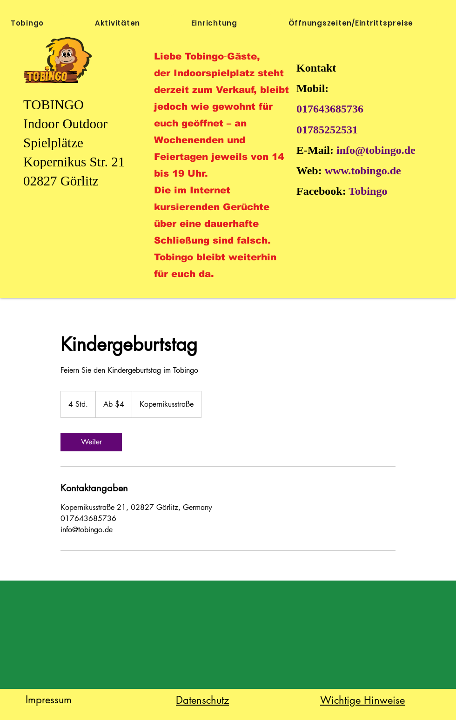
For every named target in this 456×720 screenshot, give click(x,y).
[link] (91, 442)
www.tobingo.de (363, 171)
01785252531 (327, 130)
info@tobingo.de (376, 150)
